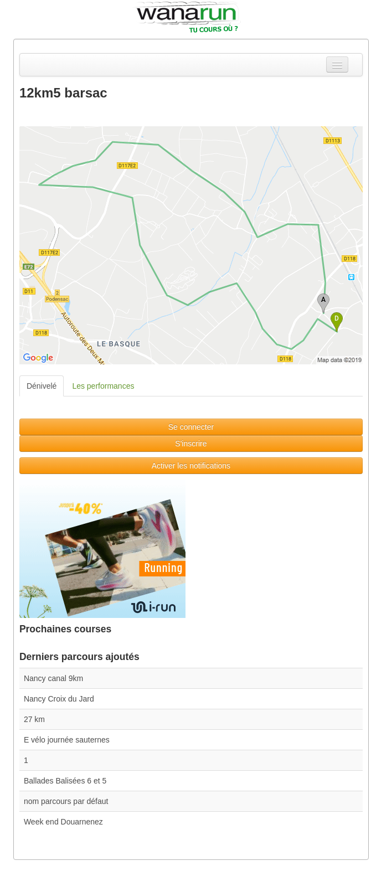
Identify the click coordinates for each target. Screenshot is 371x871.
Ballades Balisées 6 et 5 (65, 780)
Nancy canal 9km (53, 678)
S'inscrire (191, 443)
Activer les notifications (191, 465)
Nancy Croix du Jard (59, 698)
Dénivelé (41, 386)
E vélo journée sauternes (67, 739)
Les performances (103, 386)
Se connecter (191, 426)
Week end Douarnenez (63, 821)
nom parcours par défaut (66, 801)
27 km (34, 719)
